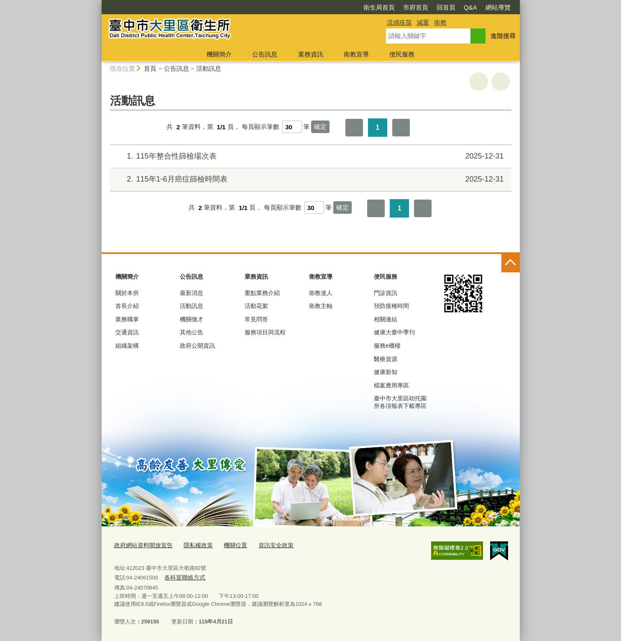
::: (98, 3)
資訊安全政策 (266, 545)
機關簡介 (219, 54)
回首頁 (446, 7)
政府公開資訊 (197, 345)
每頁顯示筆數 (260, 127)
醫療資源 (385, 359)
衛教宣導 (356, 54)
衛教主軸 (320, 306)
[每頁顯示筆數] (292, 127)
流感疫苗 (399, 22)
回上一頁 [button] (500, 81)
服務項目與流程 (265, 332)
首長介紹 (127, 306)
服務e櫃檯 (387, 345)
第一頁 (354, 127)
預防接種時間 (391, 306)
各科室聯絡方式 (183, 577)
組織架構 (127, 345)
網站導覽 (498, 7)
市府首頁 (415, 7)
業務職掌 (127, 319)
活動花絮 (256, 306)
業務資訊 (310, 54)
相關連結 (385, 319)
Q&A (470, 7)
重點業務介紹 (262, 293)
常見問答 (256, 319)
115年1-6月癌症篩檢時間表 (309, 179)
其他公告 (191, 332)
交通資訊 (127, 332)
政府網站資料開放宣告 (141, 545)
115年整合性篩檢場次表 (309, 156)
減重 (423, 22)
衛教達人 (320, 293)
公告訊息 (264, 54)
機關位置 (228, 545)
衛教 (440, 22)
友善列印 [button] (479, 81)
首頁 (150, 68)
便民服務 (401, 54)
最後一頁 (401, 127)
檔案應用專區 (391, 385)
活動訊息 (208, 68)
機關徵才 (191, 319)
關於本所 (127, 293)
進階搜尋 (503, 35)
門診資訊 (385, 293)
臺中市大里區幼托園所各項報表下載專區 (400, 402)
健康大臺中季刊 (394, 332)
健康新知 (385, 372)
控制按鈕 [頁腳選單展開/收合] (510, 263)
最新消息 (191, 293)
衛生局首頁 (379, 7)
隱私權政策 (193, 545)
